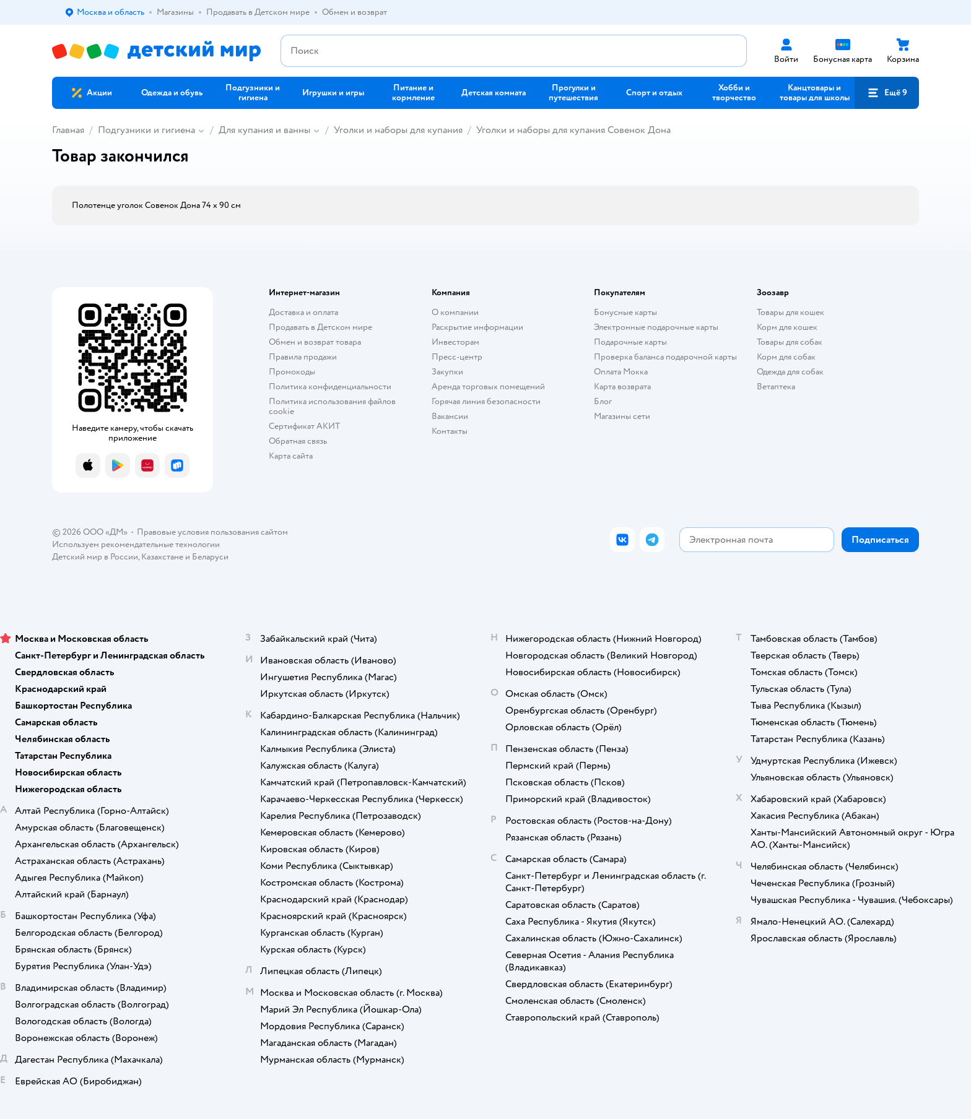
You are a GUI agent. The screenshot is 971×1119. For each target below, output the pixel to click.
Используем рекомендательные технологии (136, 544)
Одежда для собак (790, 371)
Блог (603, 401)
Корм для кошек (787, 327)
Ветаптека (776, 386)
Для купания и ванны (264, 130)
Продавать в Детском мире (320, 327)
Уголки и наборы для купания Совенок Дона (573, 130)
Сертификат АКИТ (304, 426)
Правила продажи (303, 357)
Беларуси (210, 556)
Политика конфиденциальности (330, 386)
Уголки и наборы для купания (398, 130)
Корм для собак (786, 357)
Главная (68, 130)
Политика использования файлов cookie (332, 406)
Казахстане (162, 556)
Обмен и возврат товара (315, 342)
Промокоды (292, 371)
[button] (887, 93)
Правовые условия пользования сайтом (212, 532)
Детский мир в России (95, 556)
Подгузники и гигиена (146, 130)
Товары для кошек (790, 312)
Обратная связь (298, 441)
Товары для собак (789, 342)
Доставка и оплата (303, 312)
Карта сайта (291, 456)
